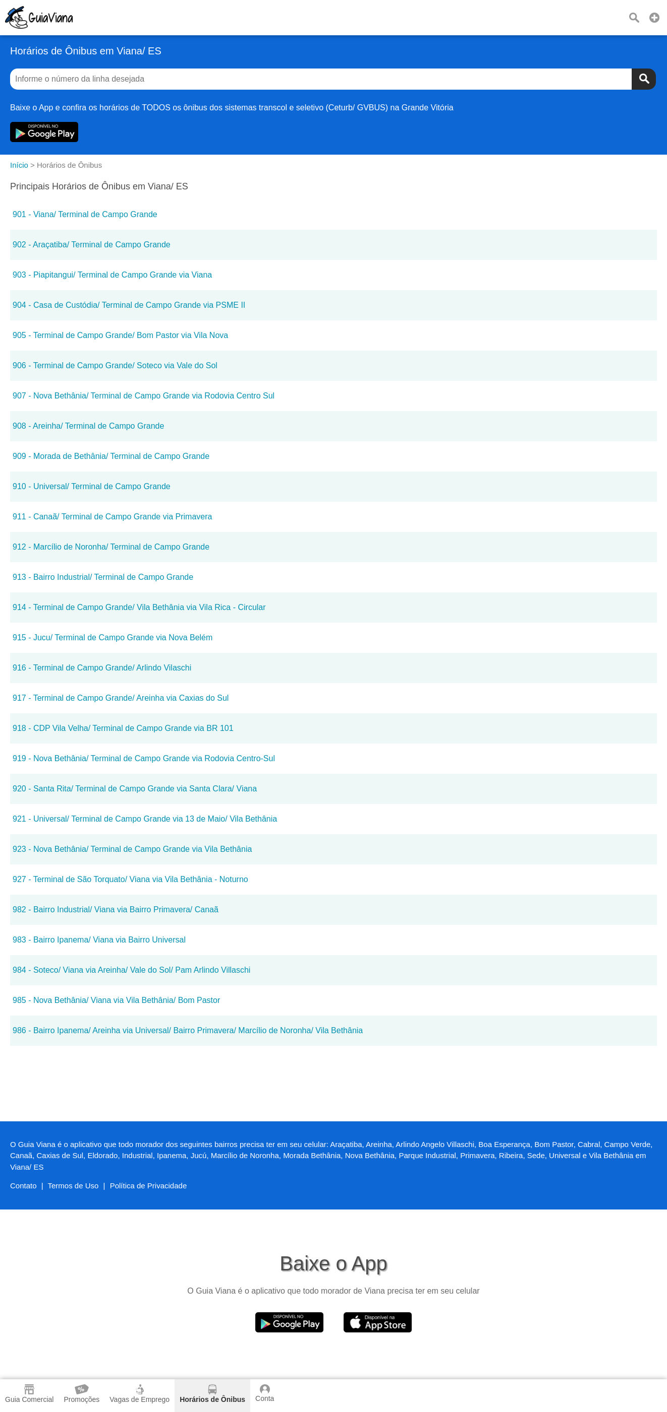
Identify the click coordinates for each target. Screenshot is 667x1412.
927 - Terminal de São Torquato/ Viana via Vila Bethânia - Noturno (130, 879)
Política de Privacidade (148, 1185)
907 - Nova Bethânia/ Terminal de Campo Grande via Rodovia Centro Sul (143, 395)
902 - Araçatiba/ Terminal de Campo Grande (92, 244)
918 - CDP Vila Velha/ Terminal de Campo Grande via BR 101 (123, 728)
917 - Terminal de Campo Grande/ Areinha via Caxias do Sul (121, 698)
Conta (264, 1393)
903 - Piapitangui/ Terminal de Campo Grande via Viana (112, 275)
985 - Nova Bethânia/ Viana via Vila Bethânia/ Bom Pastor (116, 1000)
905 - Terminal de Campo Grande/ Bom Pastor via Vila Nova (120, 335)
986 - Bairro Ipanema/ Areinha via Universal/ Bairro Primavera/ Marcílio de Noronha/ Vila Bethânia (188, 1030)
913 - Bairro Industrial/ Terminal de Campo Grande (103, 577)
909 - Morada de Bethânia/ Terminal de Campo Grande (111, 456)
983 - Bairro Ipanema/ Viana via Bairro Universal (99, 939)
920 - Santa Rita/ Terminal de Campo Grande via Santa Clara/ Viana (135, 788)
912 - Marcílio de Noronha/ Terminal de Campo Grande (111, 547)
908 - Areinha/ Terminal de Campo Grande (88, 426)
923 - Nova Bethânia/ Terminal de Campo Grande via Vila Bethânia (132, 849)
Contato (23, 1185)
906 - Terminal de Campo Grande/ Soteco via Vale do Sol (115, 365)
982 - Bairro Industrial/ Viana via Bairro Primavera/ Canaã (115, 909)
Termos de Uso (73, 1185)
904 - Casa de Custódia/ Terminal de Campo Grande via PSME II (129, 305)
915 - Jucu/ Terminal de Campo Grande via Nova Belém (112, 637)
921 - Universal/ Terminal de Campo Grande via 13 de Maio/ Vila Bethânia (145, 819)
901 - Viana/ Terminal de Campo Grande (85, 214)
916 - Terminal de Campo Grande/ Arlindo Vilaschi (102, 667)
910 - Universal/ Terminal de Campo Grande (92, 486)
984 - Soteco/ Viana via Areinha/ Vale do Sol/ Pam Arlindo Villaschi (131, 970)
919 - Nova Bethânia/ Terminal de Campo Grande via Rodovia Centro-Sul (144, 758)
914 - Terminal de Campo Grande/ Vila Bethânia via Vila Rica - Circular (139, 607)
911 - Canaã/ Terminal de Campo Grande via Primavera (112, 516)
